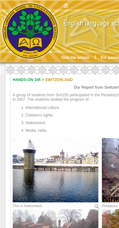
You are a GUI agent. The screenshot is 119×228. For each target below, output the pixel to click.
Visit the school (75, 57)
